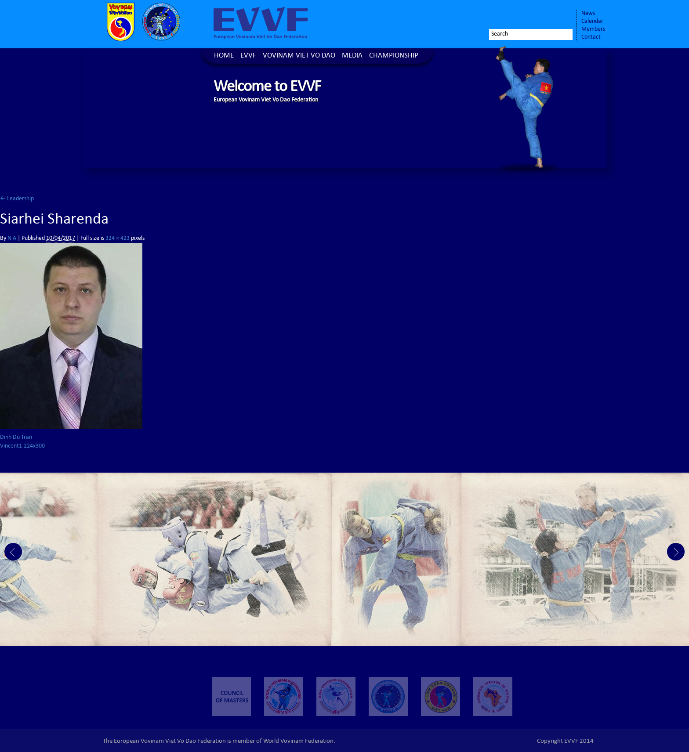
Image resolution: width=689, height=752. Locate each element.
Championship (393, 56)
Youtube (560, 16)
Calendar (592, 21)
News (588, 13)
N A (11, 238)
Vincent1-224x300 (22, 446)
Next (676, 551)
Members (593, 29)
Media (352, 56)
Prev (13, 551)
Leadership (17, 198)
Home (224, 56)
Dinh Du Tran (16, 437)
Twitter (536, 16)
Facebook (518, 16)
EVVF (248, 56)
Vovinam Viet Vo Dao (299, 56)
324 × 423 (117, 238)
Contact (591, 37)
